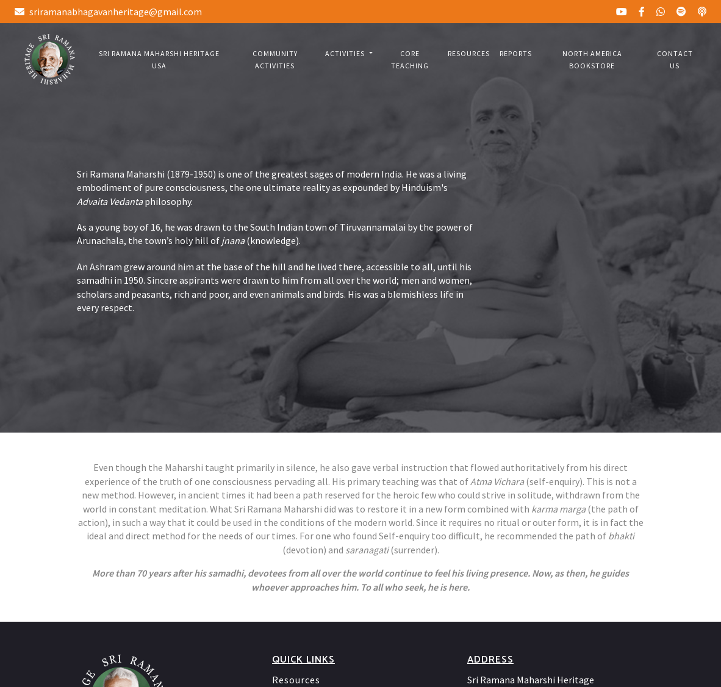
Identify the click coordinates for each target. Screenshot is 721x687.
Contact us (675, 59)
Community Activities (275, 59)
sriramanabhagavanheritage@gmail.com (108, 11)
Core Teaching (410, 59)
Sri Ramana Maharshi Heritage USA (159, 59)
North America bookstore (592, 59)
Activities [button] (346, 53)
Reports (516, 53)
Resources (469, 53)
